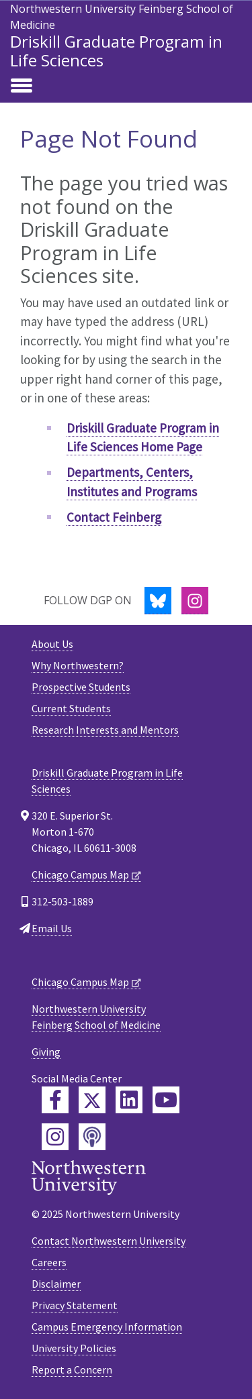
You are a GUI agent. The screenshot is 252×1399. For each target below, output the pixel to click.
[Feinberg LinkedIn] (129, 1099)
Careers (49, 1262)
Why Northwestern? (78, 665)
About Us (52, 644)
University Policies (74, 1348)
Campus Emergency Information (107, 1326)
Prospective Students (81, 686)
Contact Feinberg (114, 517)
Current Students (71, 708)
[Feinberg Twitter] (92, 1099)
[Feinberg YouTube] (166, 1099)
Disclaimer (56, 1283)
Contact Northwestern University (108, 1240)
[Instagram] (194, 600)
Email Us (52, 928)
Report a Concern (72, 1369)
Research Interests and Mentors (105, 729)
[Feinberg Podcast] (92, 1136)
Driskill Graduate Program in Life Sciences (116, 50)
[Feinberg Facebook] (55, 1099)
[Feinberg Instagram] (55, 1136)
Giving (46, 1051)
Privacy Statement (75, 1305)
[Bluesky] (157, 600)
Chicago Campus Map (80, 874)
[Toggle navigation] (21, 86)
